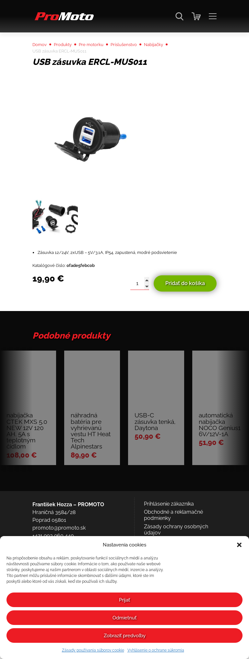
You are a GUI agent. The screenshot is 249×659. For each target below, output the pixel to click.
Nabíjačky (175, 59)
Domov (41, 59)
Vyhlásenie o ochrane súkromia (155, 650)
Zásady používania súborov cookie (93, 650)
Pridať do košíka (185, 305)
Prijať (124, 600)
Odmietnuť (124, 618)
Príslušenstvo (140, 59)
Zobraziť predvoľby (125, 636)
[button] (239, 545)
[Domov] (63, 19)
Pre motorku (102, 59)
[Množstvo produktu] (139, 305)
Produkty (68, 59)
